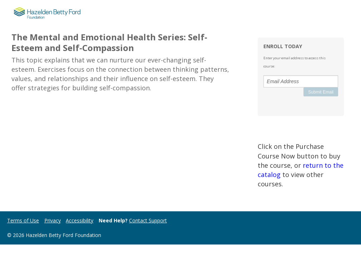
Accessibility (79, 220)
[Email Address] (300, 81)
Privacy (52, 220)
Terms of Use (23, 220)
